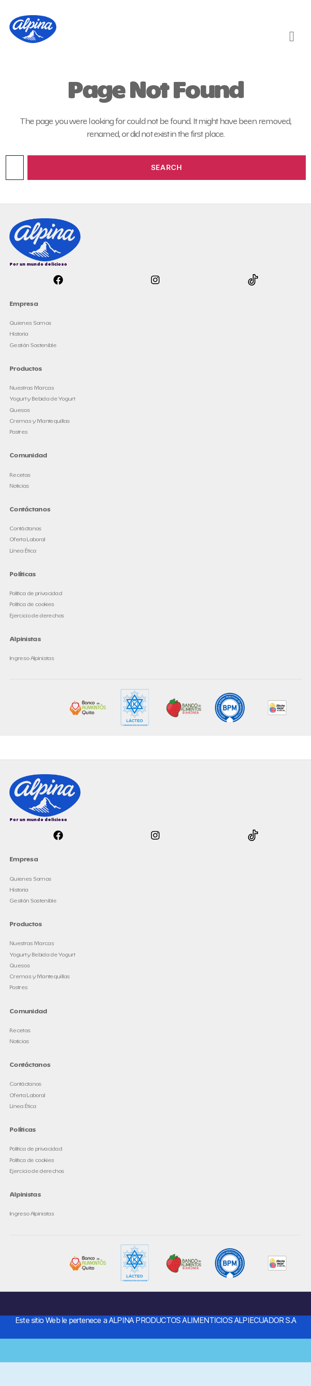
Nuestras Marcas (31, 388)
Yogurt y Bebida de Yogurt (42, 399)
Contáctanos (25, 529)
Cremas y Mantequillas (39, 421)
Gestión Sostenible (32, 345)
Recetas (19, 475)
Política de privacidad (35, 593)
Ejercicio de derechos (36, 616)
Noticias (19, 486)
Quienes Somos (30, 323)
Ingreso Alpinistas (31, 658)
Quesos (19, 410)
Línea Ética (22, 551)
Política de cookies (31, 604)
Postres (18, 432)
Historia (18, 334)
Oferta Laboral (27, 540)
